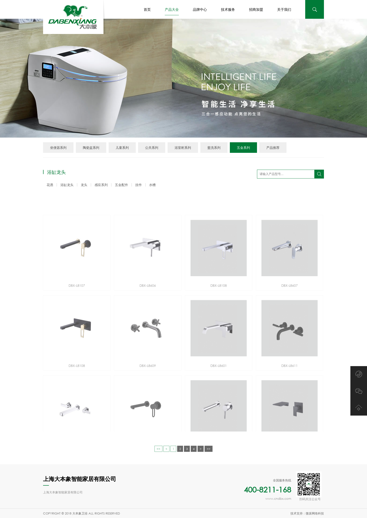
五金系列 (243, 147)
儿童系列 (122, 148)
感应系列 (101, 185)
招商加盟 (256, 9)
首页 (147, 9)
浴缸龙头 (66, 185)
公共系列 (151, 148)
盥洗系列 (213, 148)
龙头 (84, 185)
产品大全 (172, 11)
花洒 (50, 185)
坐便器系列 (58, 148)
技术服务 (228, 9)
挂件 (138, 185)
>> (208, 454)
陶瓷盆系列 (91, 148)
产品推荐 (272, 148)
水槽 (152, 185)
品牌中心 (200, 9)
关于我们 (284, 9)
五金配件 (121, 185)
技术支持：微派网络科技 (307, 513)
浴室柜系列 (183, 148)
